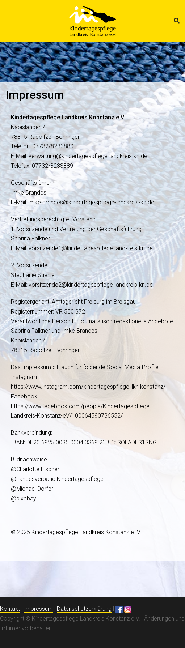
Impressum (38, 608)
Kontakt (10, 608)
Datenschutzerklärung (84, 608)
